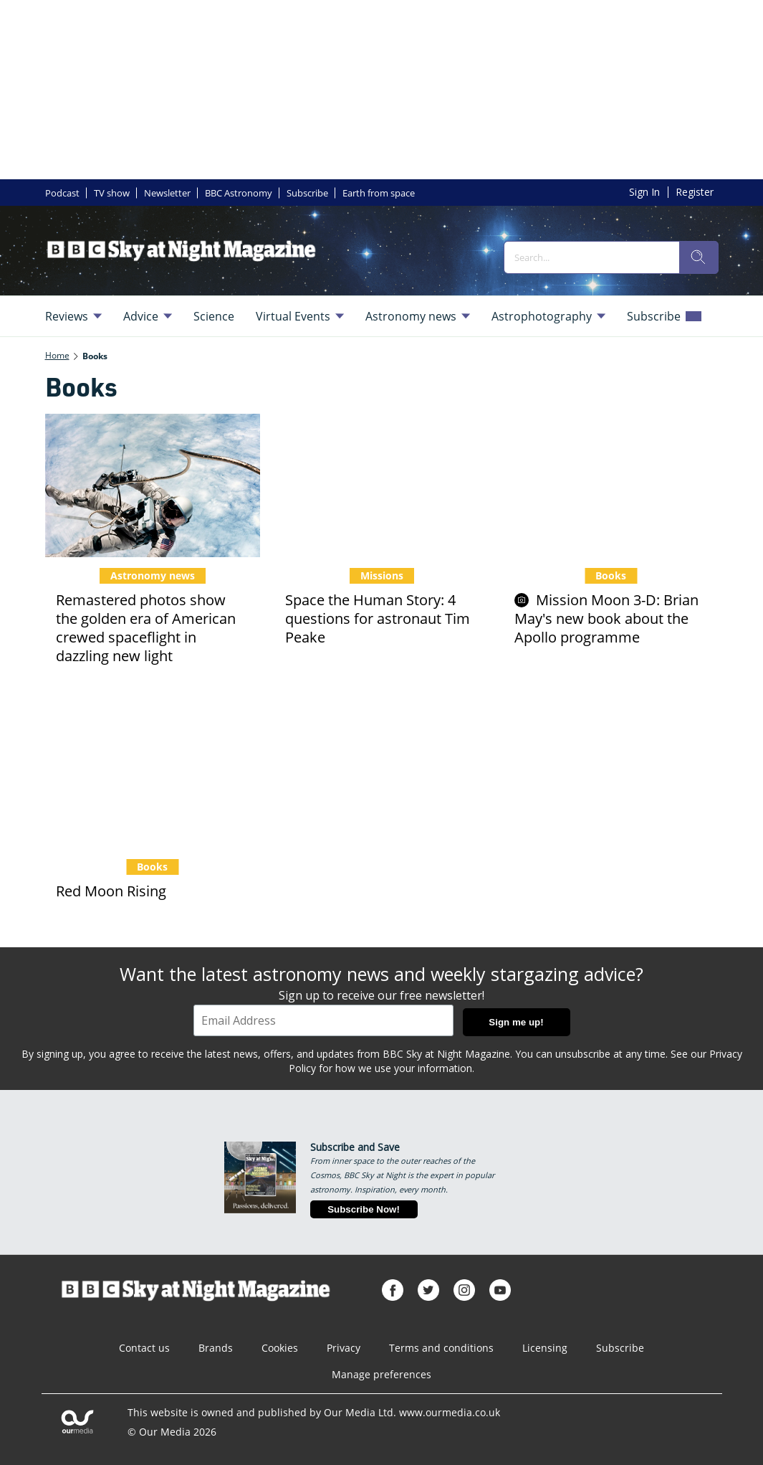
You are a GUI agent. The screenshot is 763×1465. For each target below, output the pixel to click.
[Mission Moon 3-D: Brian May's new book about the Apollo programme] (611, 485)
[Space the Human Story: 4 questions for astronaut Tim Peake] (381, 485)
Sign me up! (516, 1022)
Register (695, 192)
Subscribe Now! (363, 1209)
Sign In (644, 192)
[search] (698, 257)
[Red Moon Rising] (152, 776)
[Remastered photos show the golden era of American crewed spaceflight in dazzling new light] (152, 485)
